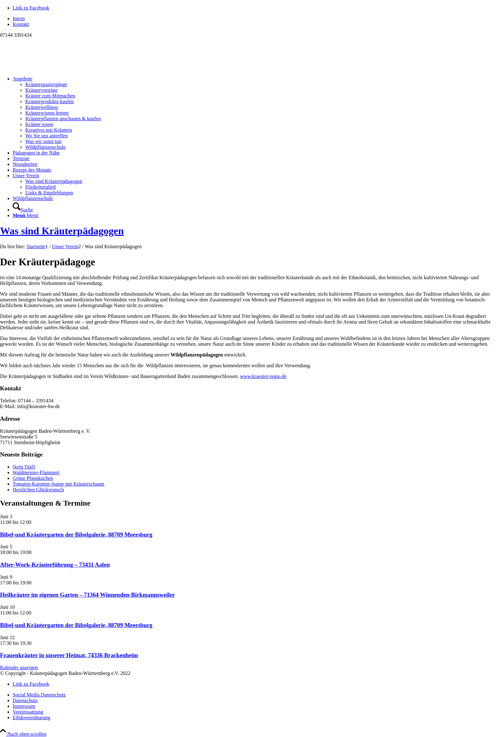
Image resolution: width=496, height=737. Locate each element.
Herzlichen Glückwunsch (38, 489)
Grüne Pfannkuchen (33, 478)
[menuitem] (254, 19)
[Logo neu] (47, 68)
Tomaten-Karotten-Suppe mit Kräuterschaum (58, 484)
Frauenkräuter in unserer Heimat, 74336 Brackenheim (69, 655)
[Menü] (25, 215)
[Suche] (23, 209)
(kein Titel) (24, 466)
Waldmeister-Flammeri (36, 472)
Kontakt (21, 24)
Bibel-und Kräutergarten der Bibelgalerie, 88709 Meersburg (76, 534)
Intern (19, 18)
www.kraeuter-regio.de (263, 376)
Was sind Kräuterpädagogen (62, 230)
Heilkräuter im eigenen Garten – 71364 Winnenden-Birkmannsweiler (87, 594)
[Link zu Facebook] (31, 7)
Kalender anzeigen (19, 667)
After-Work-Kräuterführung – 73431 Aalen (55, 564)
